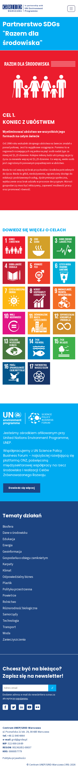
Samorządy (10, 614)
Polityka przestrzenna (17, 589)
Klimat (7, 570)
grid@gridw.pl (19, 740)
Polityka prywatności (14, 758)
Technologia (11, 620)
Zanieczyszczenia (14, 639)
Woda (6, 633)
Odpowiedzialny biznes (18, 576)
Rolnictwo (9, 601)
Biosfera (8, 526)
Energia (7, 545)
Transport (9, 627)
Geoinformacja (12, 551)
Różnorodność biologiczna (20, 608)
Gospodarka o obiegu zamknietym (25, 558)
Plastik (7, 583)
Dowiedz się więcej (22, 488)
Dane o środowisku (15, 532)
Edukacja (9, 539)
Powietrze (9, 595)
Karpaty (8, 564)
